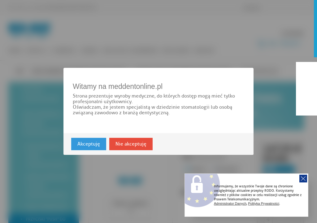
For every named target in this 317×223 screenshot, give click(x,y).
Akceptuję (88, 144)
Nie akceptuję (130, 144)
